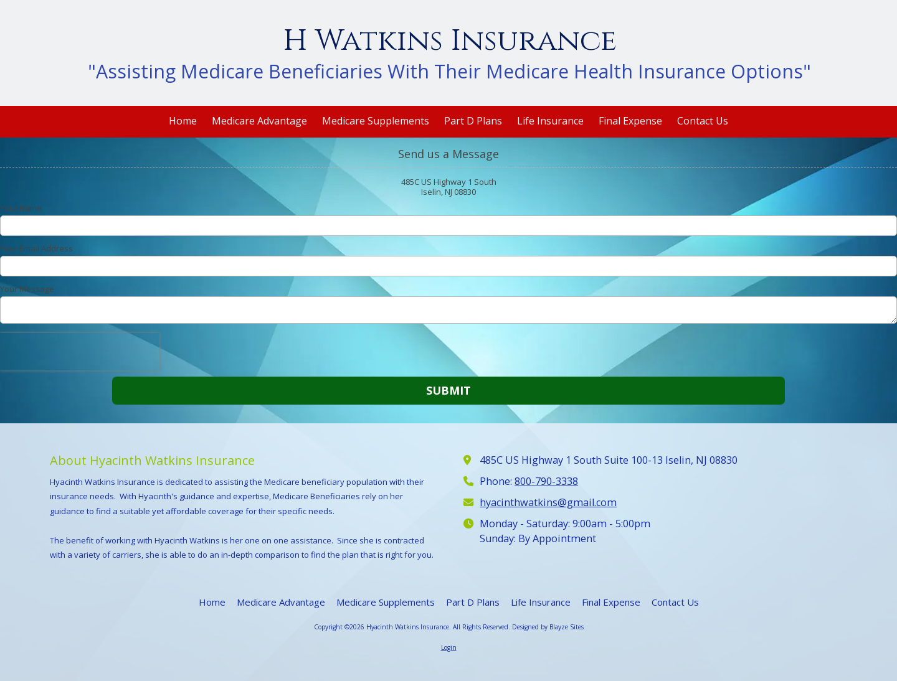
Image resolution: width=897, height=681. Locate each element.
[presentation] (79, 351)
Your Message (27, 289)
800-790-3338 (546, 481)
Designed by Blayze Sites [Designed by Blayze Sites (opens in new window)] (548, 626)
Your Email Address (36, 248)
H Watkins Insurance (450, 41)
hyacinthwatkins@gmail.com (548, 502)
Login (449, 647)
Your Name (21, 208)
